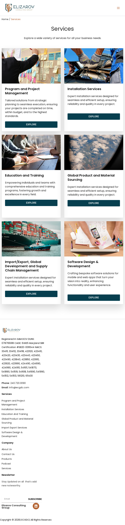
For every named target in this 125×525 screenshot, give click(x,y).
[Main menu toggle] (118, 8)
